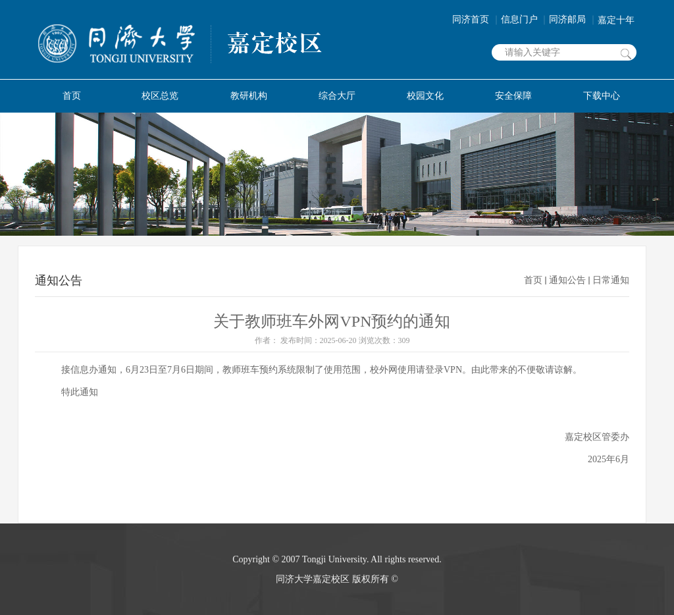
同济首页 (476, 19)
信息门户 (525, 19)
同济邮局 (573, 19)
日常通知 (610, 280)
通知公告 (567, 280)
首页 (533, 280)
